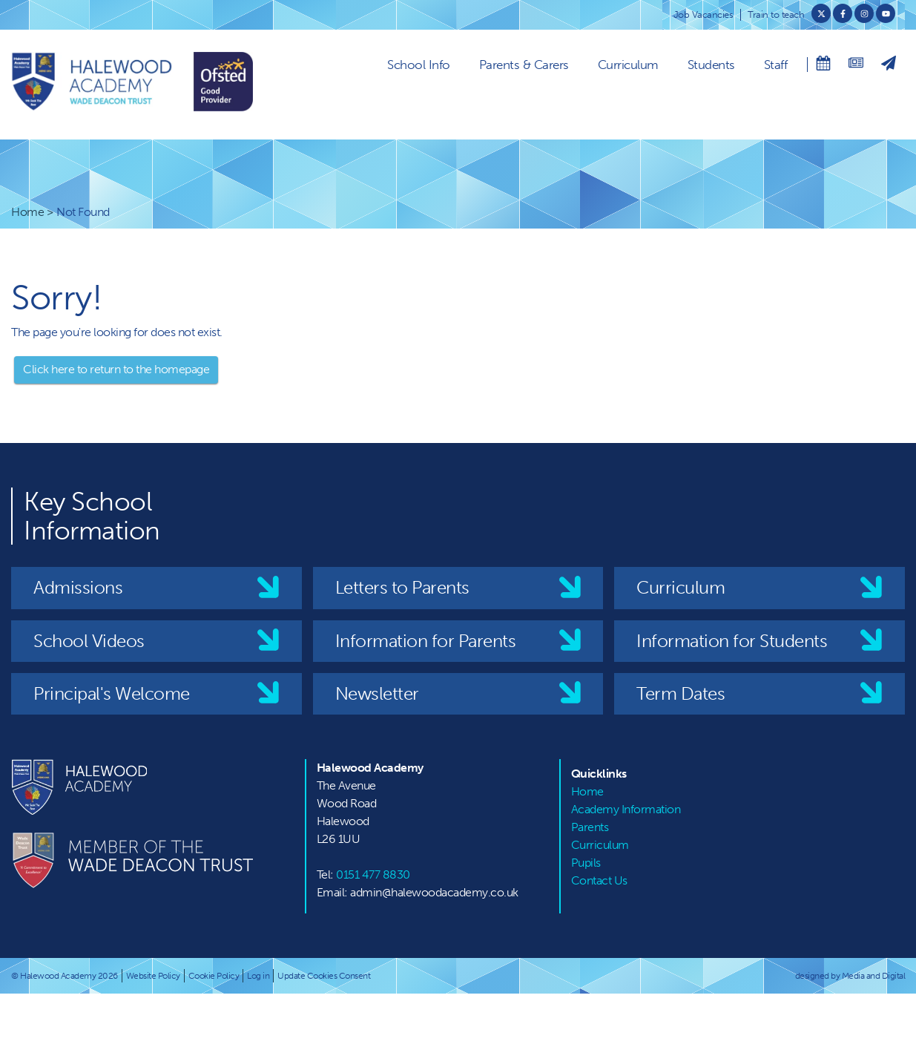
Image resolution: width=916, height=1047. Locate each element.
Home (27, 212)
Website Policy (153, 976)
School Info (418, 64)
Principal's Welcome (111, 693)
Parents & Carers (524, 64)
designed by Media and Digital (850, 976)
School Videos (89, 640)
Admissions (77, 587)
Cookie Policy (214, 976)
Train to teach (776, 14)
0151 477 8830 (373, 874)
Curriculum (628, 64)
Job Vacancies (703, 14)
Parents (590, 827)
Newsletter (377, 693)
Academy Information (626, 809)
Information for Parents (425, 640)
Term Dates (680, 693)
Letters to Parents (402, 587)
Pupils (586, 863)
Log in (258, 976)
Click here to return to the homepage (116, 369)
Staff (776, 64)
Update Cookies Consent (323, 976)
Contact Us (599, 880)
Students (711, 64)
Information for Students (731, 640)
